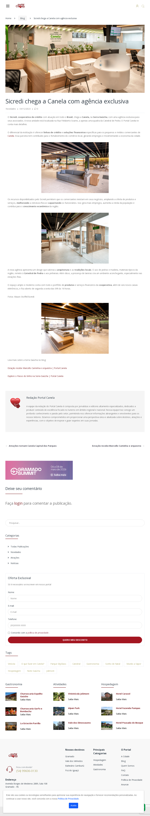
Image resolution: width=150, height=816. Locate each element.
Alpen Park (74, 708)
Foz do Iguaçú (72, 770)
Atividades (98, 764)
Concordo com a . (30, 632)
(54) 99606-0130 (27, 771)
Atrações (13, 557)
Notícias (13, 563)
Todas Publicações (18, 546)
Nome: (11, 592)
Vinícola (11, 663)
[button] (143, 6)
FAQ (123, 770)
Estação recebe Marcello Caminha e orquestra (118, 445)
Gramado (69, 756)
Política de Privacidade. (68, 799)
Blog (22, 18)
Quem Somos (127, 765)
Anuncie (125, 784)
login (18, 503)
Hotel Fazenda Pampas (128, 708)
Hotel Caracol (123, 693)
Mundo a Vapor (133, 663)
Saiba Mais (25, 699)
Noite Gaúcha (33, 670)
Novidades (14, 552)
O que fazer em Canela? (32, 663)
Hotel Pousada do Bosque (129, 722)
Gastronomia (93, 663)
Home (8, 18)
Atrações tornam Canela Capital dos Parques (31, 445)
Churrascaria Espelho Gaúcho (31, 695)
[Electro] (20, 6)
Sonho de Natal (112, 663)
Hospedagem (14, 670)
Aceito (73, 805)
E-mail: (11, 605)
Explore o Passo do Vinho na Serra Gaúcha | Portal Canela (35, 376)
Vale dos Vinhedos (74, 761)
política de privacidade (38, 632)
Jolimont (50, 670)
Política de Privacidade (131, 779)
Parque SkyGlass (58, 663)
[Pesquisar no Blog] (75, 523)
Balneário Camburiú (74, 765)
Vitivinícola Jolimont (78, 693)
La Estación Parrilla (30, 723)
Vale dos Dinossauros (79, 722)
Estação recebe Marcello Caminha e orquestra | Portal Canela (37, 368)
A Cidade (125, 756)
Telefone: (12, 619)
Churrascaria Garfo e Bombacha (31, 710)
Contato (125, 775)
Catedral (76, 663)
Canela (11, 135)
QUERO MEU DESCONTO (75, 639)
